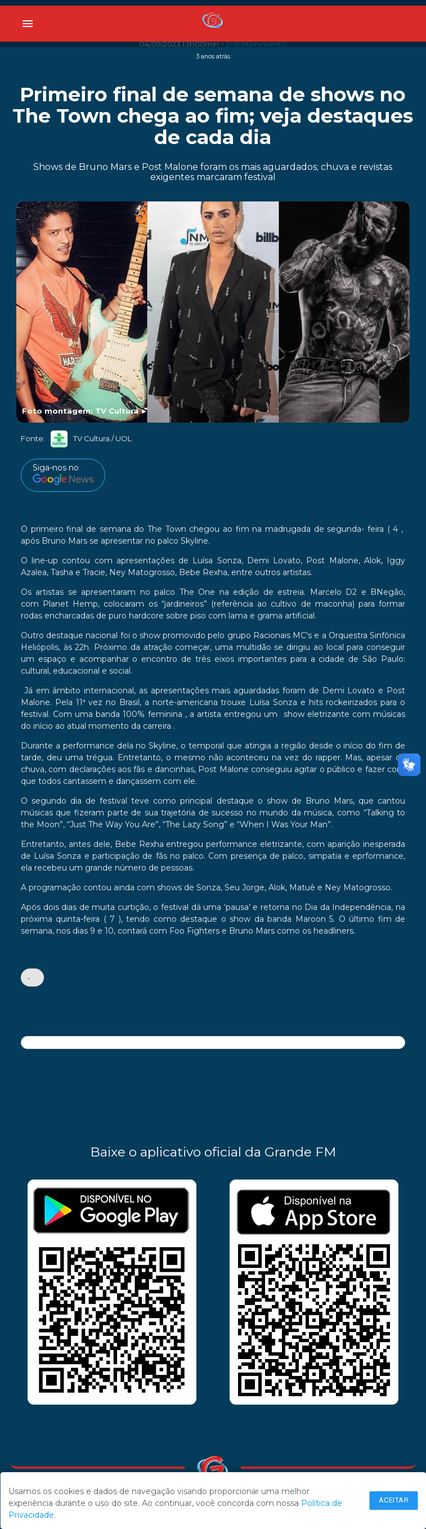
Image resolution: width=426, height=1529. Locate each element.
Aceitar (394, 1500)
